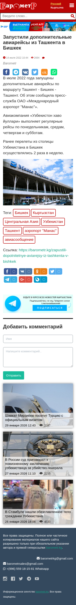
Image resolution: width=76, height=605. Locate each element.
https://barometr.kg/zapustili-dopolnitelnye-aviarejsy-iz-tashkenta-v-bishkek (36, 256)
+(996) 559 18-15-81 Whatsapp (26, 568)
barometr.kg (54, 547)
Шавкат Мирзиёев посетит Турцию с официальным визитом (34, 418)
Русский (56, 3)
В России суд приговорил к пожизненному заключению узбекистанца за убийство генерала (34, 464)
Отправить (13, 375)
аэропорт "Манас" (41, 231)
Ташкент (12, 231)
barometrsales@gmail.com (23, 563)
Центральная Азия (21, 221)
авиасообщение (19, 239)
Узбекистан (53, 221)
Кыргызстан (43, 213)
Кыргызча (57, 7)
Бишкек (21, 213)
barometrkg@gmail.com (55, 558)
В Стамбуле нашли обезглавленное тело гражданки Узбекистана (38, 514)
